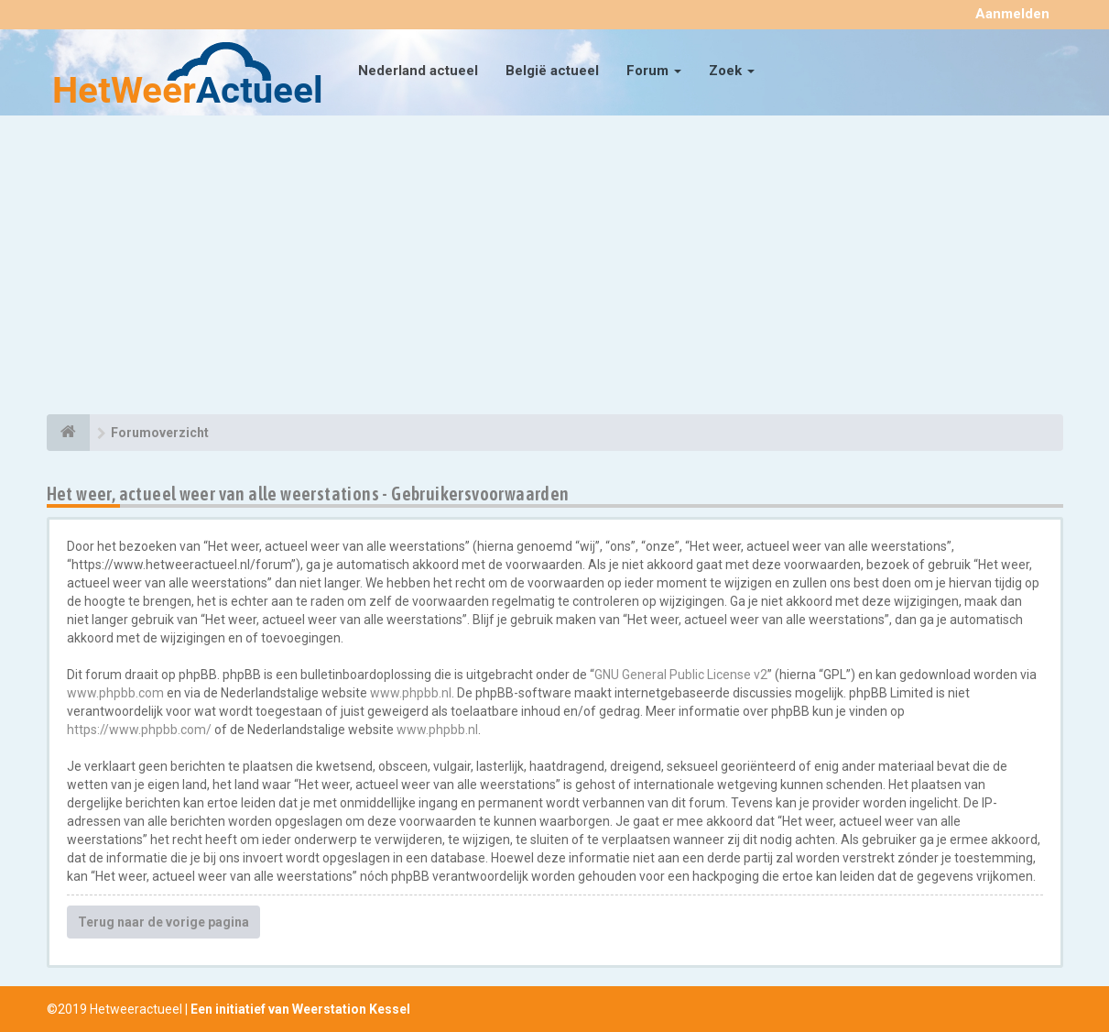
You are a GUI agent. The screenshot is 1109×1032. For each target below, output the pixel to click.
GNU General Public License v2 (680, 674)
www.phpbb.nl (410, 693)
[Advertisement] (555, 267)
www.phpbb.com (115, 693)
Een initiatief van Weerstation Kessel (300, 1009)
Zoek (732, 70)
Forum (653, 70)
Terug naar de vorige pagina (163, 922)
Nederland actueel (418, 70)
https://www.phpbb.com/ (139, 729)
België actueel (552, 70)
